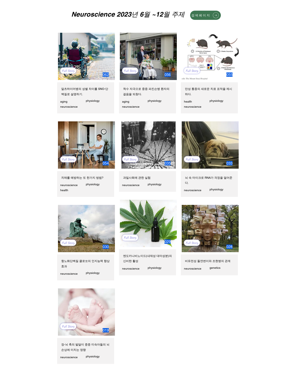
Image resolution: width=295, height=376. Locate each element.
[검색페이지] (205, 15)
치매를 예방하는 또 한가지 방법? (82, 177)
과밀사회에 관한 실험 (137, 177)
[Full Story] (68, 71)
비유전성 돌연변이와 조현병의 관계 (207, 261)
